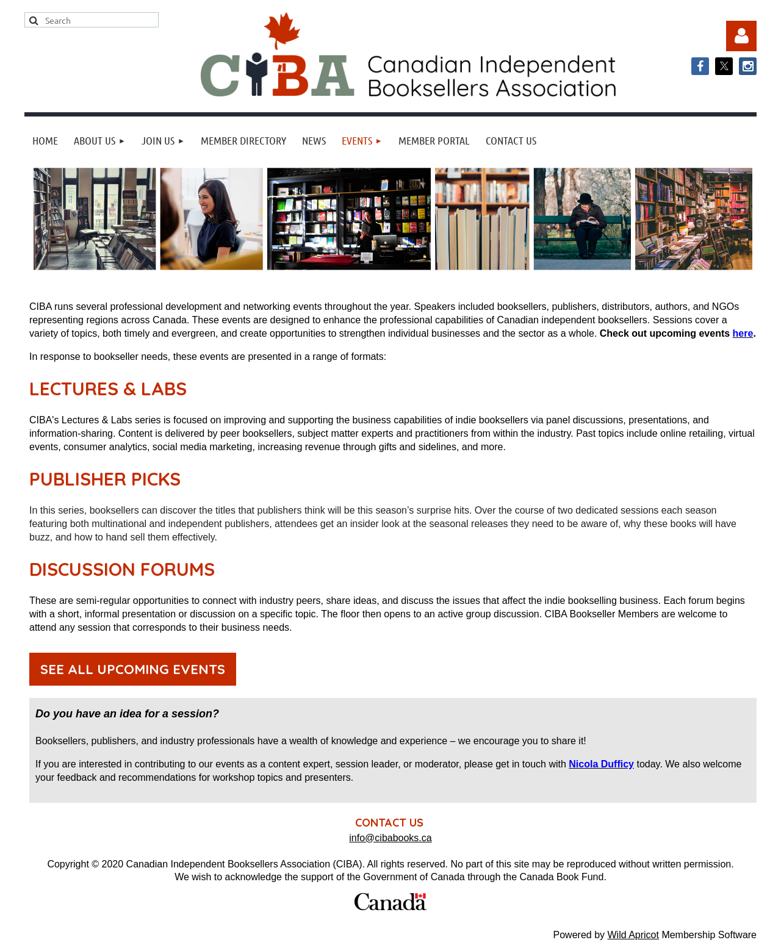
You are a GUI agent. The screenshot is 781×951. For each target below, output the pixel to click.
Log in (741, 36)
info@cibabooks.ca (390, 838)
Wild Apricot (632, 935)
